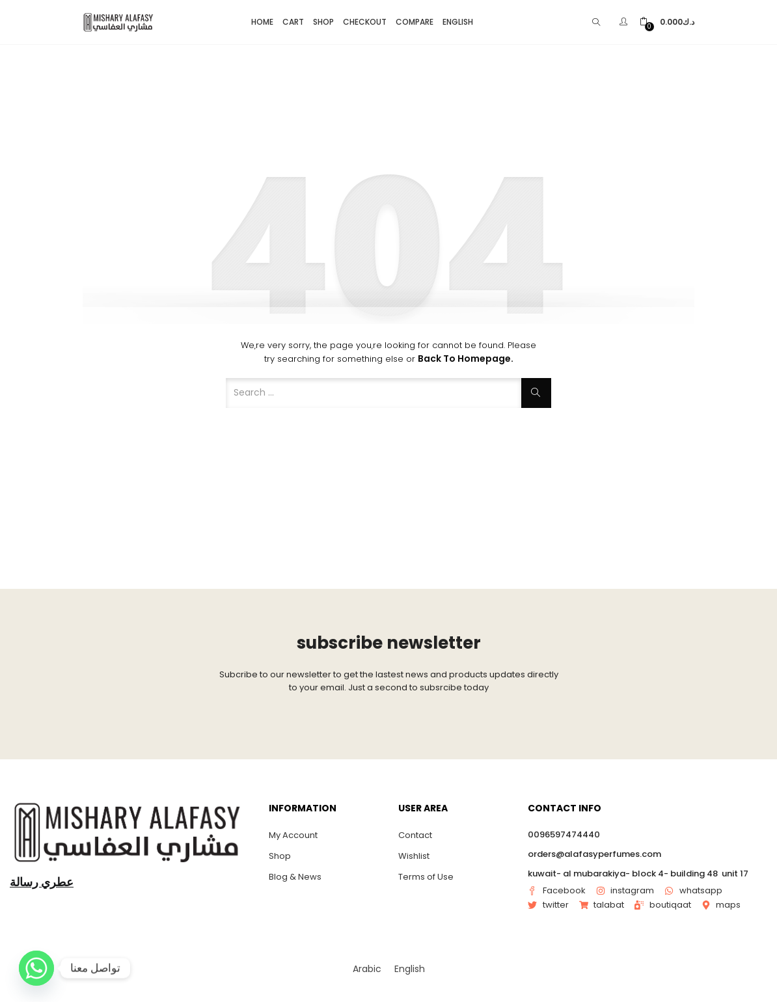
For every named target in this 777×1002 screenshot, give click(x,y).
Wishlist (413, 856)
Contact (415, 835)
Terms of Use (426, 877)
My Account (293, 835)
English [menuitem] (409, 968)
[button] (667, 21)
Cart (293, 21)
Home (262, 21)
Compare (414, 21)
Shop (323, 21)
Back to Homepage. (465, 358)
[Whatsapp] (36, 968)
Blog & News (295, 877)
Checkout (365, 21)
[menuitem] (367, 968)
